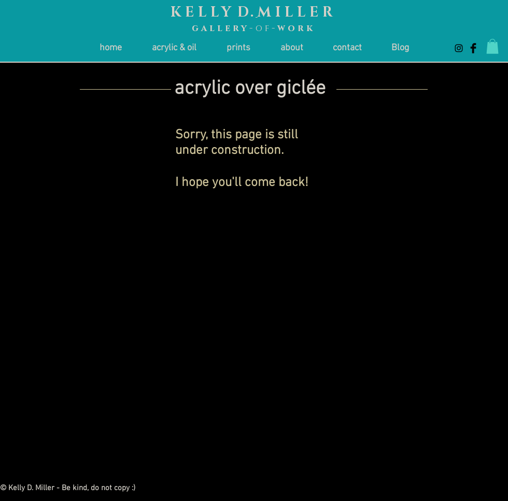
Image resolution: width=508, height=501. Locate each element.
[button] (492, 46)
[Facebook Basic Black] (473, 48)
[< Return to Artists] (452, 103)
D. (246, 12)
